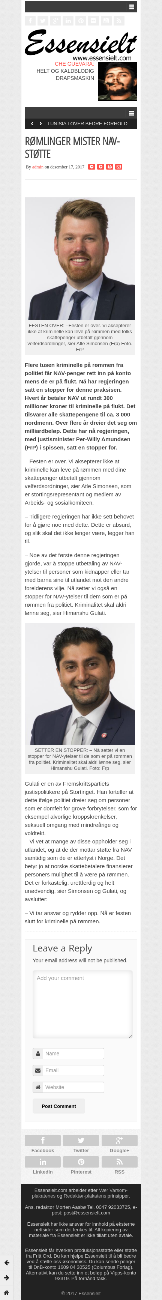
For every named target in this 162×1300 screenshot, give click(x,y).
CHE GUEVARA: (74, 64)
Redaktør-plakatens (85, 1196)
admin (38, 167)
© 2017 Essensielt (81, 1293)
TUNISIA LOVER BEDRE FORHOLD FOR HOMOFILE (87, 126)
